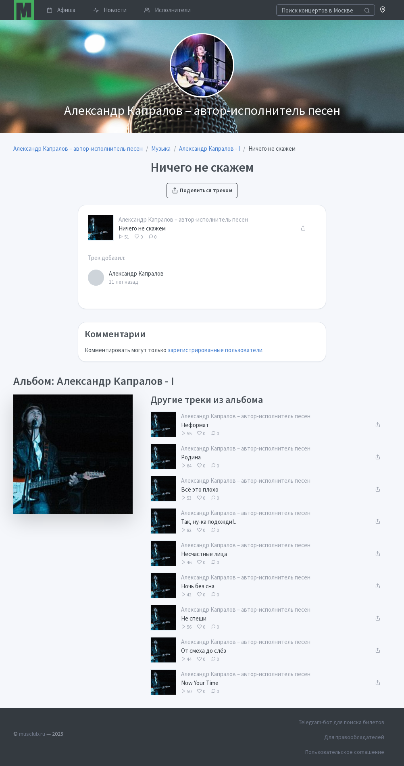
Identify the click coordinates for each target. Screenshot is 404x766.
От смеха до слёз (203, 650)
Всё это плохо (200, 489)
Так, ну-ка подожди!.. (208, 521)
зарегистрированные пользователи (215, 350)
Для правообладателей (354, 737)
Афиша (61, 10)
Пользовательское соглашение (344, 752)
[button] (383, 10)
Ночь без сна (197, 586)
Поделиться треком (202, 190)
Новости (110, 10)
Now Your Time (200, 683)
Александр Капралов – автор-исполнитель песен (183, 219)
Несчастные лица (204, 554)
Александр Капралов (136, 273)
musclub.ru (32, 733)
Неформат (195, 425)
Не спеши (193, 618)
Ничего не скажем (142, 228)
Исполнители (167, 10)
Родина (191, 457)
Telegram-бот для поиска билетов (341, 722)
